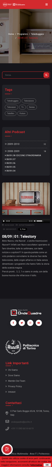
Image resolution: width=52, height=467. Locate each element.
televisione (29, 101)
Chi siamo (12, 370)
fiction (22, 113)
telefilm (10, 113)
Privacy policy (14, 386)
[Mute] (35, 221)
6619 (31, 428)
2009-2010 (12, 144)
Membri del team (15, 381)
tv (22, 107)
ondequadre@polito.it (19, 421)
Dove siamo (13, 375)
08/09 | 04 (10, 171)
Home (11, 34)
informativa (36, 465)
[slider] (19, 221)
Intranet (10, 392)
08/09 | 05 (10, 167)
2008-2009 (12, 151)
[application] (26, 221)
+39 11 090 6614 (19, 428)
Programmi (22, 34)
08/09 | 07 (10, 159)
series (32, 107)
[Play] (4, 221)
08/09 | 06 (10, 163)
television (11, 107)
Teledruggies (37, 34)
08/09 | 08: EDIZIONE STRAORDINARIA (23, 155)
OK (47, 465)
